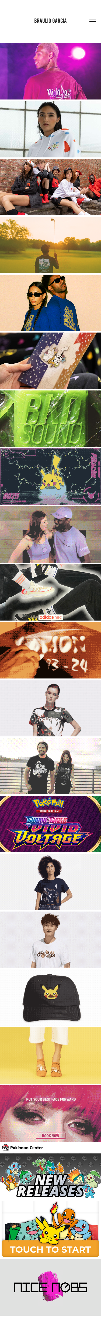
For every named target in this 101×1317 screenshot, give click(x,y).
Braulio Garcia (50, 20)
